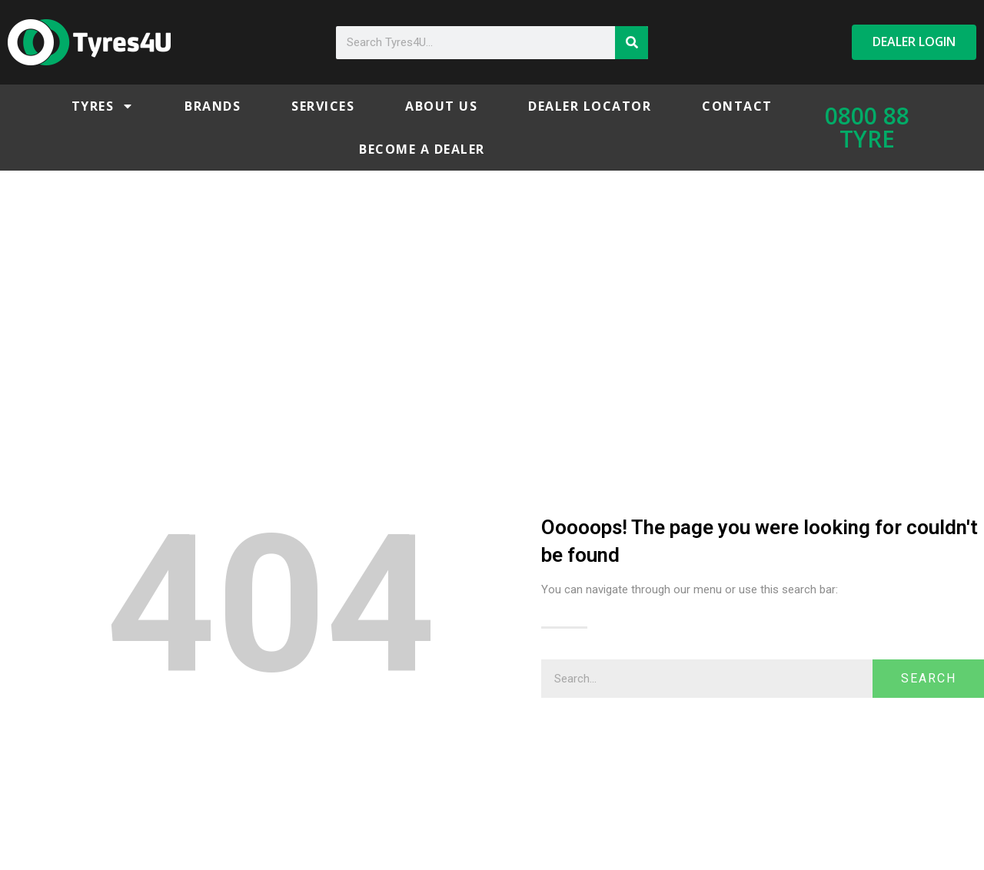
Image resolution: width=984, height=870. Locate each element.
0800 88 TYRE (867, 127)
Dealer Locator (589, 106)
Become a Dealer (422, 149)
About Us (441, 106)
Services (322, 106)
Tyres (103, 106)
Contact (737, 106)
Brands (212, 106)
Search (928, 678)
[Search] (631, 42)
